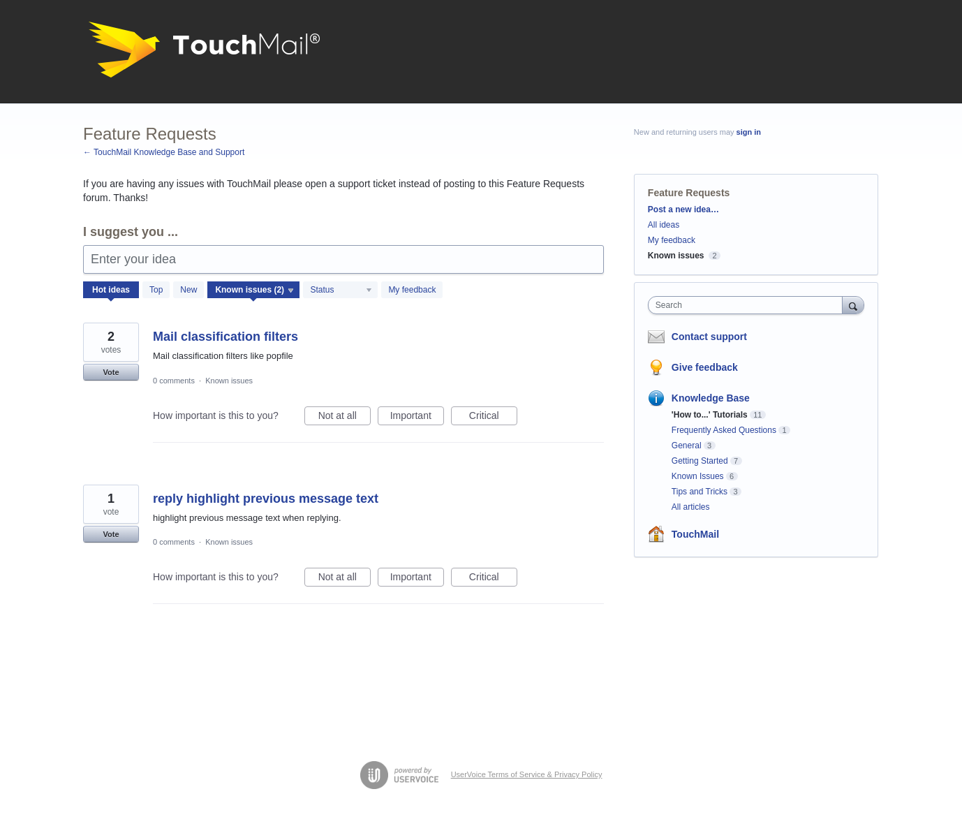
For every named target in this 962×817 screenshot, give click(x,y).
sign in (749, 132)
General (687, 445)
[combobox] (749, 305)
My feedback (412, 290)
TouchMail (695, 534)
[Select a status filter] (341, 290)
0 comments (174, 380)
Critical (493, 417)
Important (417, 417)
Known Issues (698, 476)
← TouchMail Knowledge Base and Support (163, 152)
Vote (111, 372)
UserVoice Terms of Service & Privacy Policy (526, 774)
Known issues (229, 380)
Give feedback (705, 367)
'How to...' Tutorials (710, 415)
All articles (691, 507)
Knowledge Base (711, 398)
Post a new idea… (683, 209)
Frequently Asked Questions (724, 430)
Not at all (344, 417)
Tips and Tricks (699, 491)
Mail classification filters (225, 337)
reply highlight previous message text (265, 499)
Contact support (709, 336)
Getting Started (700, 461)
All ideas (663, 225)
